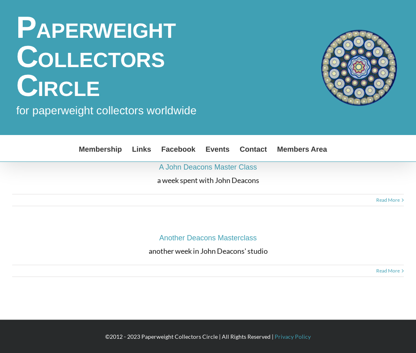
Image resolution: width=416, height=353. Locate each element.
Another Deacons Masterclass (208, 238)
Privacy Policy (293, 336)
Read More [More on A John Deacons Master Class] (388, 200)
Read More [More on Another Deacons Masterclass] (388, 271)
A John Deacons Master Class (208, 167)
